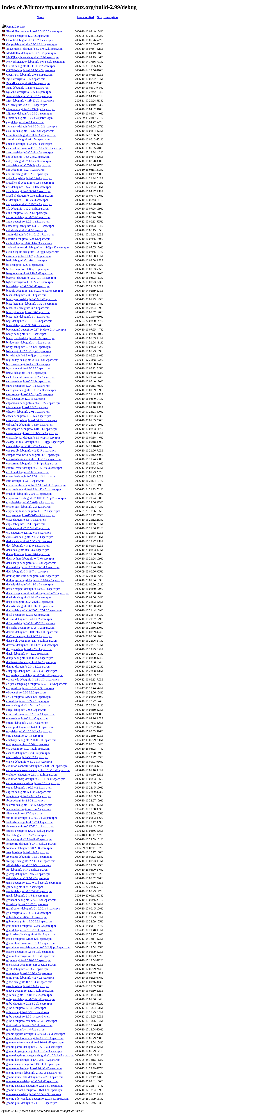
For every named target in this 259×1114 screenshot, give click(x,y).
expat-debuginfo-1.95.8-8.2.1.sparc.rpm (29, 787)
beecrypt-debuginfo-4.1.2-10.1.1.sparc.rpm (31, 277)
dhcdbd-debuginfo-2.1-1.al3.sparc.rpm (28, 597)
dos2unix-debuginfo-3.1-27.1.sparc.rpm (29, 636)
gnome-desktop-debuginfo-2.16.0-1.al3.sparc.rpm (35, 1042)
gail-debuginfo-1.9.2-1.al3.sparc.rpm (27, 878)
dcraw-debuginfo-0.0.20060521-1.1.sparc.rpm (32, 567)
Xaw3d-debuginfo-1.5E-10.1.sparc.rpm (29, 96)
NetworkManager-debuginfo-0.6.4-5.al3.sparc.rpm (35, 61)
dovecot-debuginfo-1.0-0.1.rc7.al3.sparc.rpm (32, 644)
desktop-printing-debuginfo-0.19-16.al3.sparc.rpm (35, 580)
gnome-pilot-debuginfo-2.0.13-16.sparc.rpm (31, 1102)
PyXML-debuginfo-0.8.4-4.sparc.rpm (28, 83)
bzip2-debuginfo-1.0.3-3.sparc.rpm (26, 372)
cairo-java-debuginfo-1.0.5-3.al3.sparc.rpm (31, 390)
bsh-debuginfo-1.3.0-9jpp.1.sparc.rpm (28, 355)
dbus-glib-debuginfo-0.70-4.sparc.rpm (28, 554)
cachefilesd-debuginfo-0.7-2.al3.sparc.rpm (30, 377)
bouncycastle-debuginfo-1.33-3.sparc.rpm (30, 338)
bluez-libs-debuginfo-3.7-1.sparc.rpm (27, 307)
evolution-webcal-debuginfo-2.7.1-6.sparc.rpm (33, 783)
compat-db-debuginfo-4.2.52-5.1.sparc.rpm (31, 450)
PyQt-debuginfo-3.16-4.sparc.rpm (25, 78)
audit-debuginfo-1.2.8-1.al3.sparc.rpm (28, 221)
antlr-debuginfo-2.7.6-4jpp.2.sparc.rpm (28, 165)
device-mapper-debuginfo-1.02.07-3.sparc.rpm (33, 588)
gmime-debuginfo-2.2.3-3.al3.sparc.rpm (29, 1025)
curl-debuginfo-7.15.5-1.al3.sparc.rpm (28, 528)
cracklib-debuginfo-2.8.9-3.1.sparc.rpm (29, 493)
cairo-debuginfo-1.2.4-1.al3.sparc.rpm (28, 385)
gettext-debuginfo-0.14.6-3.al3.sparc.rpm (30, 951)
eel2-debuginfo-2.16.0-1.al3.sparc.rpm (28, 696)
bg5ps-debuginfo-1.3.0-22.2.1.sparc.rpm (29, 282)
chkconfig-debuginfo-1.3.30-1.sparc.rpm (29, 424)
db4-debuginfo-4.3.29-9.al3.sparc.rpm (28, 545)
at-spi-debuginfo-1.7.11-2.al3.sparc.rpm (29, 204)
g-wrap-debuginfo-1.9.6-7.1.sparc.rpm (28, 873)
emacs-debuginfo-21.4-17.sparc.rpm (27, 722)
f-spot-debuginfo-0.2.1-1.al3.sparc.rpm (28, 796)
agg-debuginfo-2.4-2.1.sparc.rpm (25, 122)
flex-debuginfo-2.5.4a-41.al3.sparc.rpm (29, 839)
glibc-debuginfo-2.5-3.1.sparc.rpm (26, 1007)
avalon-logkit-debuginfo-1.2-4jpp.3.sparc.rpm (32, 251)
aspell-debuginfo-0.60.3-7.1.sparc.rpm (28, 191)
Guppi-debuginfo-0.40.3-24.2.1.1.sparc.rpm (31, 44)
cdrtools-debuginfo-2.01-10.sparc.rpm (28, 411)
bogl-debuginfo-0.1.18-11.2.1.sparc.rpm (29, 320)
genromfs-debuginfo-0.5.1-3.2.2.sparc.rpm (30, 943)
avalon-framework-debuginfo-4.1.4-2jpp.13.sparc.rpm (37, 247)
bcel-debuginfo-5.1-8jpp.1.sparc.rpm (27, 269)
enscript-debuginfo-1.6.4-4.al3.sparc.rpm (30, 727)
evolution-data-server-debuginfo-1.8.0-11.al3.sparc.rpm (38, 770)
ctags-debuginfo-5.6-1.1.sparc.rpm (26, 519)
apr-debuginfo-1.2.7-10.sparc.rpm (25, 169)
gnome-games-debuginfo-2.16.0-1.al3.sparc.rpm (34, 1046)
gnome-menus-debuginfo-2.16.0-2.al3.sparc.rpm (34, 1072)
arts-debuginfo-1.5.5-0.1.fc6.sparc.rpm (28, 186)
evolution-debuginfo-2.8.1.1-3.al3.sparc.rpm (31, 774)
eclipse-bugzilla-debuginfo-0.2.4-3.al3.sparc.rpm (34, 675)
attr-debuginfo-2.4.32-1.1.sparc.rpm (26, 212)
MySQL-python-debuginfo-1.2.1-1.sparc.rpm (32, 57)
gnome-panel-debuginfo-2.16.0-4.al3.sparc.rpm (33, 1094)
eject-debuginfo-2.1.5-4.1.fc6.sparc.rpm (29, 705)
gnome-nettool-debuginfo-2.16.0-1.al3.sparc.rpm (34, 1089)
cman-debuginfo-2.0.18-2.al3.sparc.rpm (29, 446)
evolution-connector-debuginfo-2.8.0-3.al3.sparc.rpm (36, 765)
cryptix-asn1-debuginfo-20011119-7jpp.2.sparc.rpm (36, 498)
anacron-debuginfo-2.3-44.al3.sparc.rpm (29, 152)
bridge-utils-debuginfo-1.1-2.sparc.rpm (28, 342)
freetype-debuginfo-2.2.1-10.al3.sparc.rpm (30, 861)
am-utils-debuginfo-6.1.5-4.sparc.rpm (28, 139)
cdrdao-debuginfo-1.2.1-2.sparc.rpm (27, 407)
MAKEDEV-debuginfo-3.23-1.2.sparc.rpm (31, 53)
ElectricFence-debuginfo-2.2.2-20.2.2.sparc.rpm (34, 31)
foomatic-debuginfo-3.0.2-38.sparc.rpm (29, 848)
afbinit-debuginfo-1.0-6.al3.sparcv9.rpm (29, 117)
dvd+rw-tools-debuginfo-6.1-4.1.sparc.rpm (31, 662)
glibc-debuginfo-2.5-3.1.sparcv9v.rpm (28, 1016)
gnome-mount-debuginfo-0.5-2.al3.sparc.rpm (32, 1081)
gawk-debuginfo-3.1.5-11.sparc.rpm (27, 895)
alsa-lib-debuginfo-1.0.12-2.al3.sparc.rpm (30, 130)
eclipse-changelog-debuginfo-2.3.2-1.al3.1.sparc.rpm (36, 683)
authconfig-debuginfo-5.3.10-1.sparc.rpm (30, 225)
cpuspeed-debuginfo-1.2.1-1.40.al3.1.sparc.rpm (33, 489)
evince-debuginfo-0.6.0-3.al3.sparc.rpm (29, 761)
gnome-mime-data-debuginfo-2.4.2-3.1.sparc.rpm (34, 1077)
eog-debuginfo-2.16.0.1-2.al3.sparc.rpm (29, 731)
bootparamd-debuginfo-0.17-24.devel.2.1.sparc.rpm (36, 329)
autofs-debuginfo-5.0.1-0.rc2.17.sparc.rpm (30, 234)
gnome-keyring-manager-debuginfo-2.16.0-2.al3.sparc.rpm (40, 1055)
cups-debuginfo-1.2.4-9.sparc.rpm (26, 523)
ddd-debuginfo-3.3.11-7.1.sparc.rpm (27, 571)
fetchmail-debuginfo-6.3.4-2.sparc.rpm (28, 809)
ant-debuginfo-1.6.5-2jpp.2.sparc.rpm (27, 156)
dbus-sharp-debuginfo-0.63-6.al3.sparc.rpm (31, 562)
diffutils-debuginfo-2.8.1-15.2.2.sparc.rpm (30, 623)
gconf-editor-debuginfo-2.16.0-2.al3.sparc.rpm (33, 908)
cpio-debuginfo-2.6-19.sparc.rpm (25, 480)
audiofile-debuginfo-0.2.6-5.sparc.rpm (28, 217)
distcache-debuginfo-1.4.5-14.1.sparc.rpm (30, 627)
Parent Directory (15, 26)
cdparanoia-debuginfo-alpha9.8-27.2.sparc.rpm (33, 403)
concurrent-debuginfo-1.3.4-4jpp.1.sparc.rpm (32, 463)
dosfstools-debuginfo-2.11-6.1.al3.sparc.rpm (31, 640)
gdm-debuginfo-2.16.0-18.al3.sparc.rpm (29, 930)
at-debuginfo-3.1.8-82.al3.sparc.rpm (27, 199)
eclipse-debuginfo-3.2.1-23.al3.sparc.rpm (30, 688)
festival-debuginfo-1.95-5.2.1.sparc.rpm (29, 804)
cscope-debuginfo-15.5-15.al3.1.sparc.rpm (30, 515)
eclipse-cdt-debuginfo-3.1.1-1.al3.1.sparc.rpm (32, 679)
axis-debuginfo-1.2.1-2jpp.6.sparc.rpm (28, 256)
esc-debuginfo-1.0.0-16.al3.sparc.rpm (27, 748)
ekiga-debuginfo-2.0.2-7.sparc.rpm (26, 709)
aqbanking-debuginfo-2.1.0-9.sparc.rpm (29, 178)
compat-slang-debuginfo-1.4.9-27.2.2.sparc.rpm (34, 459)
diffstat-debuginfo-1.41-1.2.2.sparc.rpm (29, 619)
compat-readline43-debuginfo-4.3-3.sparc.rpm (33, 454)
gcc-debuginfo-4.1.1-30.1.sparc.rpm (27, 904)
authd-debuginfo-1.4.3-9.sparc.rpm (26, 230)
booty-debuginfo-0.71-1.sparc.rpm (26, 333)
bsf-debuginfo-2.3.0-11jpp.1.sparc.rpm (28, 351)
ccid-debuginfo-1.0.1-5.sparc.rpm (25, 398)
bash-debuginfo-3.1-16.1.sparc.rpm (26, 260)
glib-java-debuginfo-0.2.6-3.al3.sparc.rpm (30, 999)
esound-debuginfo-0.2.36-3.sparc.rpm (28, 752)
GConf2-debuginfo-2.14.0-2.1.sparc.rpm (29, 40)
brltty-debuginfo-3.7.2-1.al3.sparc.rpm (28, 346)
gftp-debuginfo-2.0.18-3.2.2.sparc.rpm (28, 960)
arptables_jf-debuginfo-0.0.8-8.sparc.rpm (30, 182)
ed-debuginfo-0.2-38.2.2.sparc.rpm (26, 692)
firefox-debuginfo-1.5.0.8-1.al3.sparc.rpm (30, 830)
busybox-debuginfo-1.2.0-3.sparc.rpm (28, 364)
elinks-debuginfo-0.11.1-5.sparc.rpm (27, 718)
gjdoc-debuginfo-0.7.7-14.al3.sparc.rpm (29, 981)
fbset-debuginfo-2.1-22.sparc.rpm (25, 800)
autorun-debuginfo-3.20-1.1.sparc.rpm (28, 238)
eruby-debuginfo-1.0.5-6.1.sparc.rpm (27, 744)
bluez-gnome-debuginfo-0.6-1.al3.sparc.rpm (31, 299)
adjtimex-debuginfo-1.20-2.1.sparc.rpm (29, 113)
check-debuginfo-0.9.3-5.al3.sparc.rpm (28, 415)
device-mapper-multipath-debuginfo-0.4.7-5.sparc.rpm (37, 593)
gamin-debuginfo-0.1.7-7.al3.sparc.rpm (29, 891)
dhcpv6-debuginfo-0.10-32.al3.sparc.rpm (30, 606)
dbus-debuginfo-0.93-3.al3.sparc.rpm (27, 549)
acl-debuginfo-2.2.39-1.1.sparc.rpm (26, 104)
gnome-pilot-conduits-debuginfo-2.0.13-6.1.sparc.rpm (37, 1098)
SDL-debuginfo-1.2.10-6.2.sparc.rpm (27, 87)
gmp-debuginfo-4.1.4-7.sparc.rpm (25, 1029)
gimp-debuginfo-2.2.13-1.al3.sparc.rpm (29, 973)
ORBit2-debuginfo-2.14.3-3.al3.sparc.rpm (30, 70)
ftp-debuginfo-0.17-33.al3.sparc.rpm (27, 869)
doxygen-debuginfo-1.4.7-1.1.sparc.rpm (29, 649)
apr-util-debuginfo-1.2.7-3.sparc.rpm (27, 174)
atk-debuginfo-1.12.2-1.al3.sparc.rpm (27, 208)
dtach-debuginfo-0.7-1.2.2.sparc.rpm (27, 653)
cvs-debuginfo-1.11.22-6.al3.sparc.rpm (28, 532)
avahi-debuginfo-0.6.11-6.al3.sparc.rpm (29, 243)
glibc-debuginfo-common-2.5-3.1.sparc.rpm (31, 1020)
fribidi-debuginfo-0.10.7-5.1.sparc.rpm (28, 865)
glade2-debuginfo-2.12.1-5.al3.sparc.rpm (30, 990)
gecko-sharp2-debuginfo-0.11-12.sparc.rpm (31, 934)
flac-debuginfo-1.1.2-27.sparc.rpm (26, 835)
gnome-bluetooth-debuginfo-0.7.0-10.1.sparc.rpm (34, 1038)
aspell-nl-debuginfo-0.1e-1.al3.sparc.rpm (29, 195)
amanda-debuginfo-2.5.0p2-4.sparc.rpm (29, 143)
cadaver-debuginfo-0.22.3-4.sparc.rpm (28, 381)
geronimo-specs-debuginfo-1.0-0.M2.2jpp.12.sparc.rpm (38, 947)
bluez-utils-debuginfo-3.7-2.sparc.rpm (28, 316)
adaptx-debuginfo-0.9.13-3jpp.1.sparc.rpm (30, 109)
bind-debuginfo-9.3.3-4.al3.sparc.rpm (27, 286)
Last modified (85, 17)
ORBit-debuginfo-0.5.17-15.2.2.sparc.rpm (30, 66)
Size (99, 17)
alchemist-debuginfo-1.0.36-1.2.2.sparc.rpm (31, 126)
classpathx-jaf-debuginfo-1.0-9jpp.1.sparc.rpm (33, 437)
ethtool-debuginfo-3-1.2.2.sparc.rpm (27, 757)
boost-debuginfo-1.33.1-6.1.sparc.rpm (28, 325)
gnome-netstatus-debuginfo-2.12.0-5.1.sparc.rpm (34, 1085)
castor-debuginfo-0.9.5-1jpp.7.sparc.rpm (29, 394)
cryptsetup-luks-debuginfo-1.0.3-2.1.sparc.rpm (33, 511)
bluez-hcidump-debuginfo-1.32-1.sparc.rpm (31, 303)
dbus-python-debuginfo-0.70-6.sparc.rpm (30, 558)
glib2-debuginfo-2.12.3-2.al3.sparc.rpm (29, 1003)
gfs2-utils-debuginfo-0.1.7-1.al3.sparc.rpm (30, 956)
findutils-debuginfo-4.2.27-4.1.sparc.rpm (29, 822)
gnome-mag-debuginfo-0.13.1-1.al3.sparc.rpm (33, 1064)
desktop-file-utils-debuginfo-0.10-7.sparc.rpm (32, 575)
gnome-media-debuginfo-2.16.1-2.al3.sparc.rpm (34, 1068)
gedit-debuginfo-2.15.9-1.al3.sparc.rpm (29, 938)
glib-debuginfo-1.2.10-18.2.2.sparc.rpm (29, 994)
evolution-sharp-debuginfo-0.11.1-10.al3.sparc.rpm (35, 778)
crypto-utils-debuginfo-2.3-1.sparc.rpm (28, 506)
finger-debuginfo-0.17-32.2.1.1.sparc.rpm (30, 826)
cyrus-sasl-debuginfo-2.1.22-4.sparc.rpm (29, 536)
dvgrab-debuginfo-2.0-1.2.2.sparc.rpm (28, 666)
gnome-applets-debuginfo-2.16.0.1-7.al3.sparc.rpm (35, 1033)
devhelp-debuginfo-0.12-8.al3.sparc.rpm (29, 584)
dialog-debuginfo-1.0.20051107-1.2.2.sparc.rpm (34, 610)
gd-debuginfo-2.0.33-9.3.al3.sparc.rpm (28, 912)
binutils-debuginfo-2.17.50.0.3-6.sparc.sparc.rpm (34, 290)
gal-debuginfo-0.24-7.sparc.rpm (24, 886)
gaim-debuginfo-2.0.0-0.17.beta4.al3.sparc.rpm (33, 882)
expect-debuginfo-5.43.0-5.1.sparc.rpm (28, 791)
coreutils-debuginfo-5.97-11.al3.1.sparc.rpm (31, 476)
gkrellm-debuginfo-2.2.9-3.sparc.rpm (27, 986)
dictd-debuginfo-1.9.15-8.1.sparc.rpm (27, 614)
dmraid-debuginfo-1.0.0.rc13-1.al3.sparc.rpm (32, 632)
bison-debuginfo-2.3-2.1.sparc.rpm (26, 295)
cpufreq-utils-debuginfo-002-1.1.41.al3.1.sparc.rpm (36, 485)
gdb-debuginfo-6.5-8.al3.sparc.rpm (26, 917)
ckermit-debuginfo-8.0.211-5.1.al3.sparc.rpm (32, 433)
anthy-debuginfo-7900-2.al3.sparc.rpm (28, 161)
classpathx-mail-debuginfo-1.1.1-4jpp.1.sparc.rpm (35, 441)
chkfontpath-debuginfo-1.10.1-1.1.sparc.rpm (32, 428)
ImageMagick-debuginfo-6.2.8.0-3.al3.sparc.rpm (34, 48)
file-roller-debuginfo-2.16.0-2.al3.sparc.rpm (31, 817)
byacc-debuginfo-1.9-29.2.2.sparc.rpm (28, 368)
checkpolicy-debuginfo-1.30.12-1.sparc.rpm (31, 420)
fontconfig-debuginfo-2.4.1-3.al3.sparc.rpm (31, 843)
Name (40, 17)
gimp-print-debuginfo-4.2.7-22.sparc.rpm (30, 977)
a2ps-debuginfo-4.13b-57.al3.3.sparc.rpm (30, 100)
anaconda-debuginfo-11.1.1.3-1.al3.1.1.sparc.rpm (34, 148)
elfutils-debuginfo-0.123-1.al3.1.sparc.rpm (30, 714)
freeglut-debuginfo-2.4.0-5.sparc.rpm (27, 852)
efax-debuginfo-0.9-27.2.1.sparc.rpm (27, 701)
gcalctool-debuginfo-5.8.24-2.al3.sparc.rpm (31, 899)
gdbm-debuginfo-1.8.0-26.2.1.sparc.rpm (29, 921)
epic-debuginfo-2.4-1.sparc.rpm (24, 735)
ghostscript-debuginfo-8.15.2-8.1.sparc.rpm (31, 964)
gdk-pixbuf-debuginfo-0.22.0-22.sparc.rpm (31, 925)
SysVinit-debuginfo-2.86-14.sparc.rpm (28, 91)
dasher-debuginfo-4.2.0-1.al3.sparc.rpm (29, 541)
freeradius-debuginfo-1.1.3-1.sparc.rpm (29, 856)
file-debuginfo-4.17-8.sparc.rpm (24, 813)
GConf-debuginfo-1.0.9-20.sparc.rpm (27, 35)
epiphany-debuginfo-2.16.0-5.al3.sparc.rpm (31, 740)
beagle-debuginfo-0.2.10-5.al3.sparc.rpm (29, 273)
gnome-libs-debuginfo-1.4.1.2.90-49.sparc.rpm (33, 1059)
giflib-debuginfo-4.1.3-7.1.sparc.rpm (27, 969)
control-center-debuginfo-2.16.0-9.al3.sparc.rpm (34, 467)
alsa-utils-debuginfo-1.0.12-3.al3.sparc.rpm (31, 135)
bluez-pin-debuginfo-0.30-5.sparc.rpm (28, 312)
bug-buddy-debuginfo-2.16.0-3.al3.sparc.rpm (32, 359)
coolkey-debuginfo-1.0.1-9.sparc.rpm (27, 472)
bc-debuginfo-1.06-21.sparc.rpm (25, 264)
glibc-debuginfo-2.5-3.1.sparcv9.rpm (27, 1012)
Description (110, 17)
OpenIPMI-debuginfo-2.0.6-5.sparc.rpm (29, 74)
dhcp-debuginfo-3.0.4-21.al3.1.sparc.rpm (30, 601)
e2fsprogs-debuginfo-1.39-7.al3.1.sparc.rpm (31, 670)
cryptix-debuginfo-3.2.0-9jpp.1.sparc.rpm (30, 502)
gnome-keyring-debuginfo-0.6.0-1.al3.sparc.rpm (34, 1051)
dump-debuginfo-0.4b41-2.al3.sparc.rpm (29, 657)
